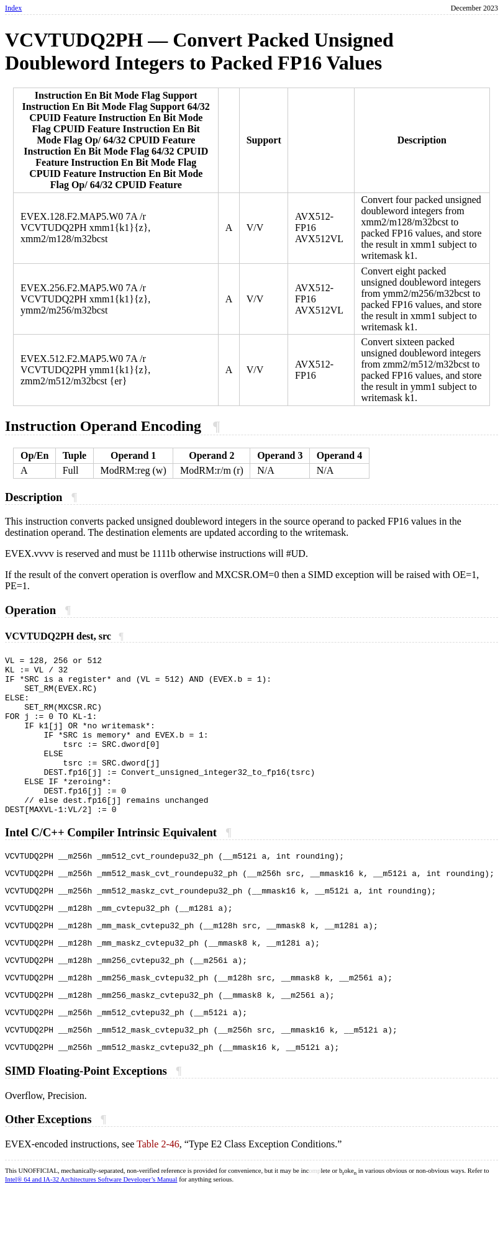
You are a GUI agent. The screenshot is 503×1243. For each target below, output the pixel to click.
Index (13, 8)
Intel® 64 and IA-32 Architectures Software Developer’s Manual (91, 1233)
